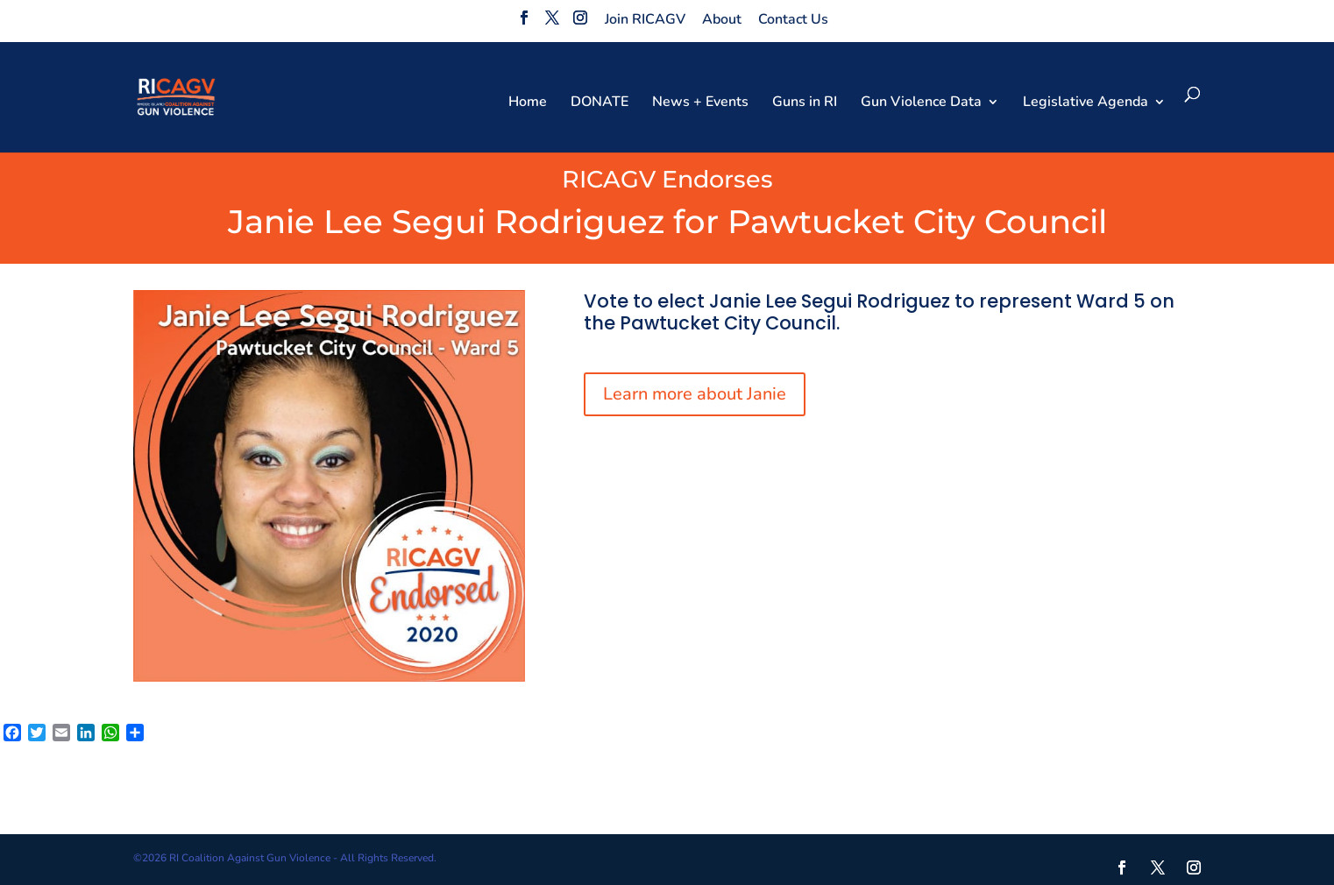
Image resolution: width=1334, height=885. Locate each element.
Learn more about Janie (694, 394)
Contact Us (793, 19)
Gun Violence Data (921, 103)
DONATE (599, 103)
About (722, 19)
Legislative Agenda (1085, 103)
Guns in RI (804, 103)
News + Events (700, 103)
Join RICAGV (645, 19)
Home (527, 103)
